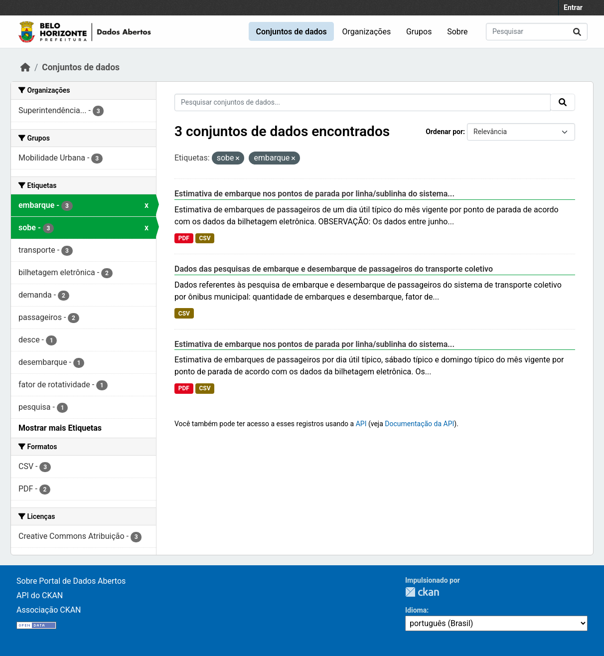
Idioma (416, 610)
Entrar (573, 7)
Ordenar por (444, 132)
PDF (183, 238)
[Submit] (577, 31)
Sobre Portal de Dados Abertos (71, 581)
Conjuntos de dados (291, 31)
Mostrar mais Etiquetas (60, 428)
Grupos (419, 31)
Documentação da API (419, 424)
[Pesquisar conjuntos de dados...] (537, 31)
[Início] (25, 67)
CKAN (422, 592)
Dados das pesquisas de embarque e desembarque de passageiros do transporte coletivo (333, 269)
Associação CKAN (48, 610)
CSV (204, 238)
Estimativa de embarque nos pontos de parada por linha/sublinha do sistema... (314, 193)
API (361, 424)
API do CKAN (39, 595)
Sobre (457, 31)
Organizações (366, 31)
